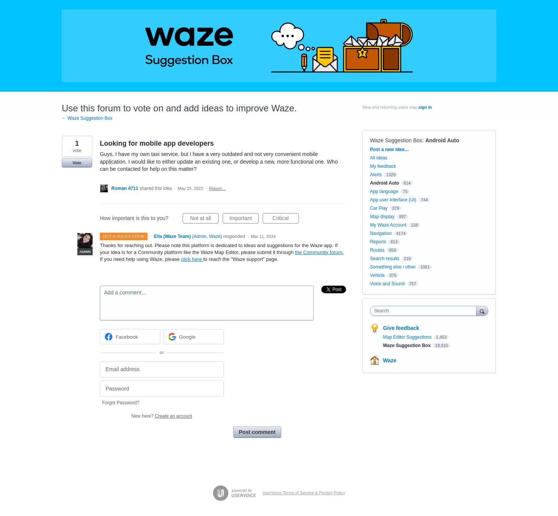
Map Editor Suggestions (408, 337)
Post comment (257, 432)
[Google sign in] (194, 336)
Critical (286, 219)
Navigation (381, 233)
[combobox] (425, 310)
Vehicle (377, 275)
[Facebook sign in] (130, 336)
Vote (76, 163)
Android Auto (442, 140)
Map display (382, 216)
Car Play (379, 208)
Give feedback (401, 328)
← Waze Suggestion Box (87, 118)
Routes (377, 250)
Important (244, 219)
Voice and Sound (387, 283)
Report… (217, 188)
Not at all (204, 219)
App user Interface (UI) (393, 200)
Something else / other (393, 267)
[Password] (162, 389)
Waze (389, 360)
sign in (425, 107)
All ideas (378, 158)
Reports (378, 241)
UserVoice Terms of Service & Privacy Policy (304, 492)
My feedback (383, 166)
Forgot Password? (120, 402)
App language (384, 191)
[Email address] (162, 369)
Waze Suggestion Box (396, 140)
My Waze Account (388, 225)
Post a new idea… (389, 149)
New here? (161, 416)
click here (192, 259)
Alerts (376, 174)
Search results (384, 258)
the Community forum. (319, 252)
